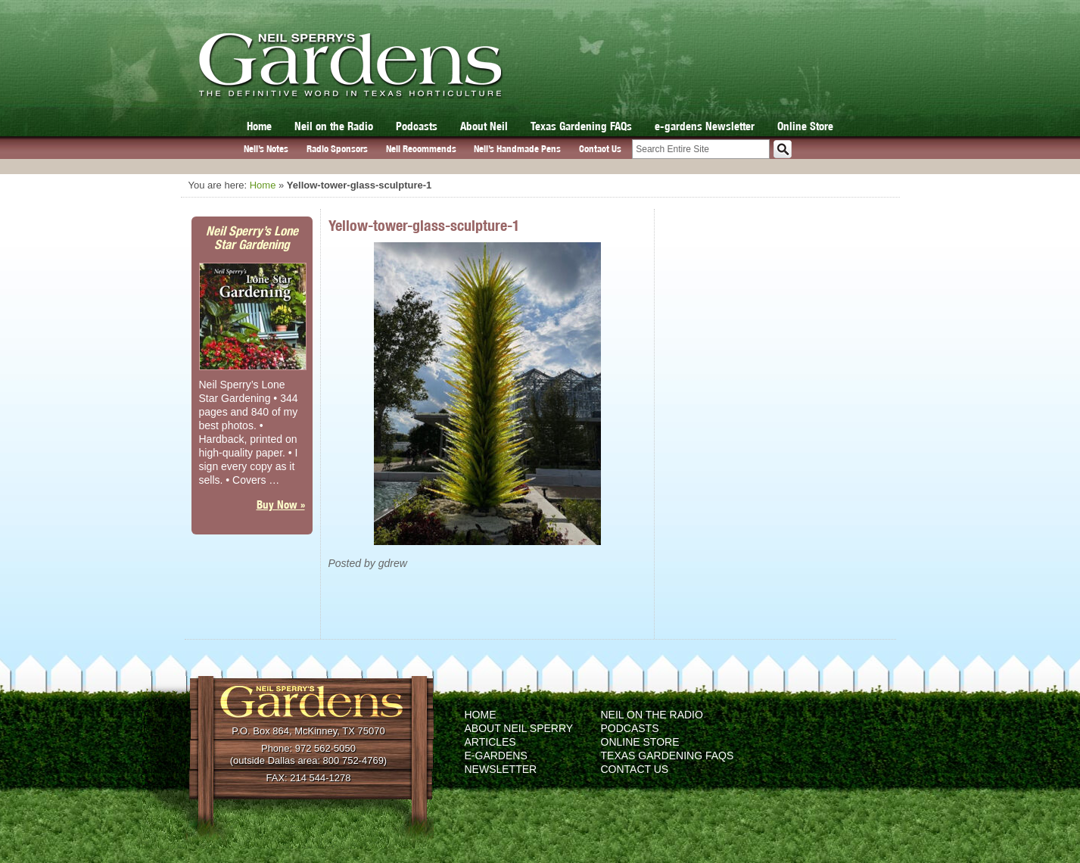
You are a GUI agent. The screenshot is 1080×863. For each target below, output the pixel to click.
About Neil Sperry (519, 728)
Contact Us (600, 148)
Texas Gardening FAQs (581, 126)
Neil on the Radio (333, 126)
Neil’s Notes (266, 148)
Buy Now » (281, 504)
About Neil (484, 126)
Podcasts (416, 126)
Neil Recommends (421, 148)
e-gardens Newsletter (705, 126)
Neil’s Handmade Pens (517, 148)
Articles (490, 742)
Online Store (805, 126)
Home (259, 126)
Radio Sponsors (337, 148)
